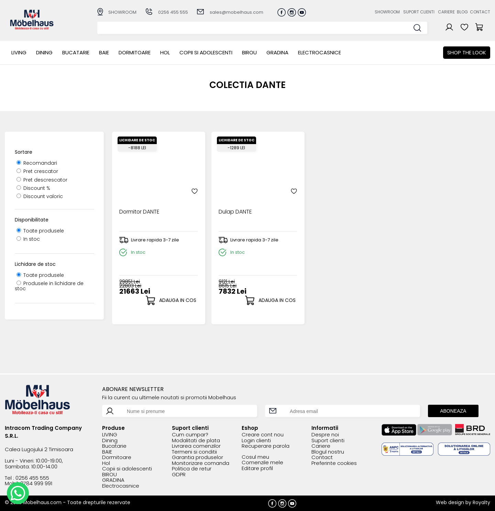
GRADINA (277, 52)
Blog (462, 12)
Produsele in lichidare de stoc (49, 286)
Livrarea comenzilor (196, 446)
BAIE (104, 52)
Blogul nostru (327, 452)
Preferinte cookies (334, 463)
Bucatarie (75, 52)
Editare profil (257, 468)
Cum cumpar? (190, 435)
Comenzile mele (262, 463)
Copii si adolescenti (205, 52)
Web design (450, 502)
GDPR (179, 475)
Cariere (446, 12)
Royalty (481, 502)
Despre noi (325, 435)
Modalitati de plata (196, 441)
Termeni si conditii (194, 452)
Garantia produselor (197, 457)
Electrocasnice (319, 52)
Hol (165, 52)
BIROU (249, 52)
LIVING (18, 52)
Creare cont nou (263, 435)
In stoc (28, 239)
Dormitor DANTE (139, 208)
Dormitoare (135, 52)
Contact (480, 12)
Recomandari (36, 163)
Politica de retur (191, 469)
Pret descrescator (41, 179)
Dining (44, 52)
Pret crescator (37, 171)
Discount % (33, 188)
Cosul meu (255, 457)
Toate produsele (40, 230)
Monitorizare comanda (200, 463)
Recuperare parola (265, 446)
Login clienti (256, 441)
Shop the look (466, 52)
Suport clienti (418, 12)
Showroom (387, 12)
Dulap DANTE (231, 208)
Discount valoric (39, 196)
